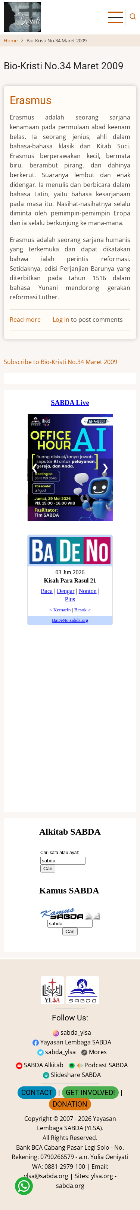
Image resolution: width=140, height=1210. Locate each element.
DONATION (70, 1104)
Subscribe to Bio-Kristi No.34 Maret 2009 (60, 362)
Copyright (38, 1118)
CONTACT (37, 1092)
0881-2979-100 (64, 1166)
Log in (61, 319)
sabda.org (70, 1186)
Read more (25, 319)
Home (11, 40)
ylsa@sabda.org (46, 1176)
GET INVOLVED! (90, 1092)
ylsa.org (102, 1176)
